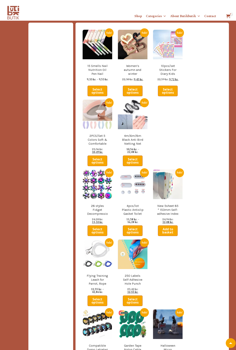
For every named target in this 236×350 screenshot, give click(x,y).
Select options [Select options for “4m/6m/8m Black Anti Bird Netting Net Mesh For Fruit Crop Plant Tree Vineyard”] (212, 84)
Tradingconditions (19, 312)
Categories (156, 16)
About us (13, 307)
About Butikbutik (185, 16)
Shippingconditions (19, 317)
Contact (210, 16)
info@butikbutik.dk (159, 342)
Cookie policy (16, 325)
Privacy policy (16, 321)
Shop (138, 16)
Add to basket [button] (154, 147)
